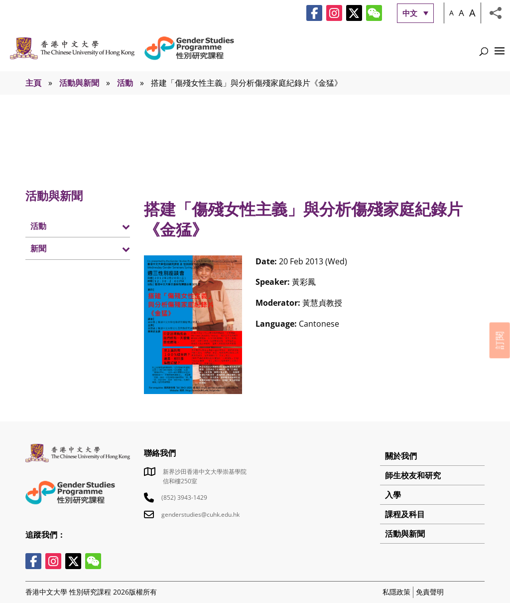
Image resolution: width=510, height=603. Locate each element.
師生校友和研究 (413, 475)
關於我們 (401, 455)
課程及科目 (405, 514)
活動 (125, 82)
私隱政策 (396, 592)
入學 (393, 494)
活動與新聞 (79, 82)
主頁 (33, 82)
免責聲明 (430, 592)
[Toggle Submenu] (112, 226)
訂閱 (500, 340)
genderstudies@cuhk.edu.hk (200, 514)
